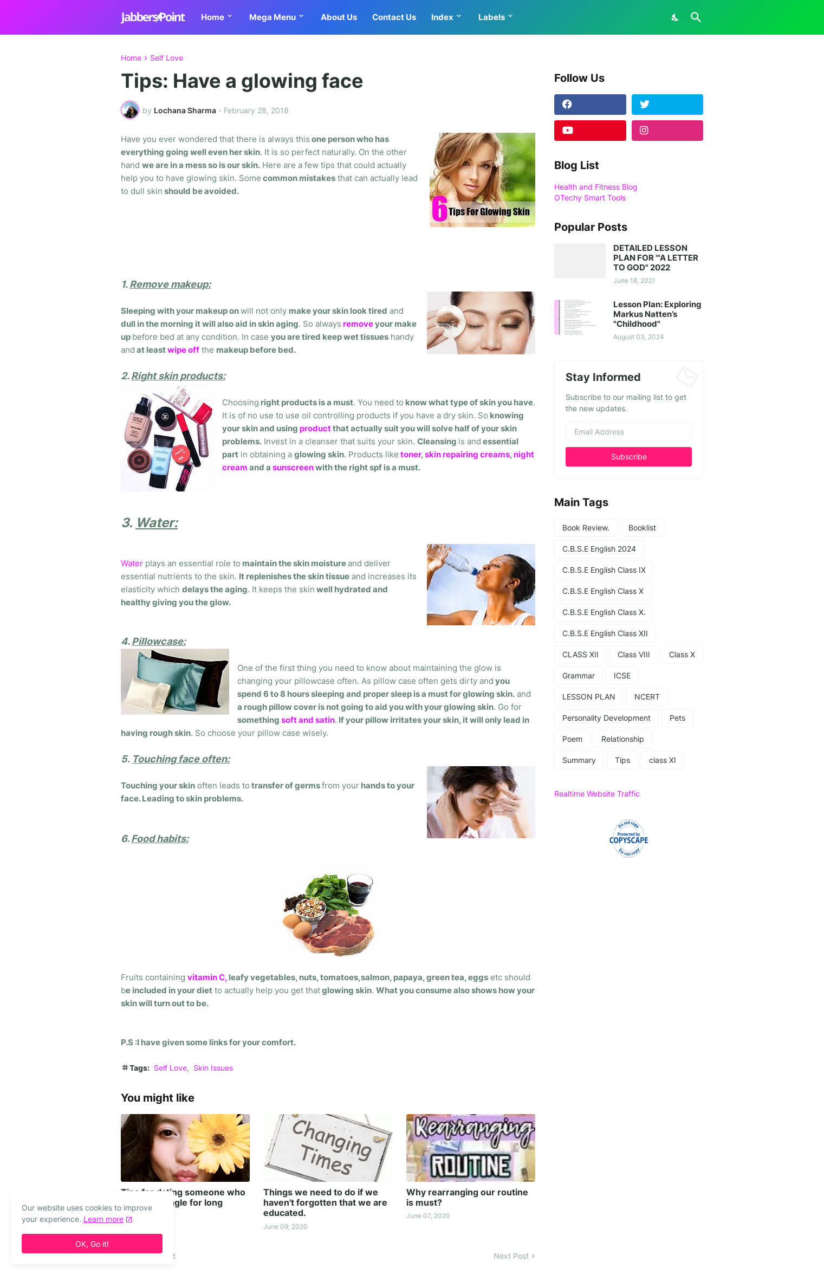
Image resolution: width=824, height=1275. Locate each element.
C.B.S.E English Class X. (604, 612)
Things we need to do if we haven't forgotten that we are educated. (325, 1202)
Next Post (511, 1255)
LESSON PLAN (588, 696)
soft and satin (308, 720)
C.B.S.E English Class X (603, 591)
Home (212, 17)
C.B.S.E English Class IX (604, 569)
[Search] (694, 17)
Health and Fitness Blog (596, 186)
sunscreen (293, 467)
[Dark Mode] (675, 17)
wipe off (183, 350)
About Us (339, 17)
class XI (662, 760)
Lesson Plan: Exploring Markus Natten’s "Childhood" (657, 314)
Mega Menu (272, 17)
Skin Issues (213, 1067)
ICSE (622, 675)
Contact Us (394, 17)
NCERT (647, 696)
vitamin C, (208, 977)
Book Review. (585, 527)
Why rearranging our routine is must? (467, 1197)
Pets (677, 717)
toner (410, 454)
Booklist (642, 527)
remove (358, 324)
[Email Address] (629, 432)
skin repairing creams (467, 454)
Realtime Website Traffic (597, 793)
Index (442, 17)
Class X (682, 654)
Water (132, 563)
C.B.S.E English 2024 (599, 548)
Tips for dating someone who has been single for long (183, 1197)
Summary (579, 760)
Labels (491, 17)
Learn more (103, 1219)
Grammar (578, 675)
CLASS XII (580, 654)
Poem (572, 738)
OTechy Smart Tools (590, 197)
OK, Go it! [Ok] (92, 1243)
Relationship (622, 738)
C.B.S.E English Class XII (605, 633)
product (315, 428)
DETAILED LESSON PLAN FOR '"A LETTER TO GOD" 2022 (655, 258)
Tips (622, 760)
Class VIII (634, 654)
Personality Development (606, 717)
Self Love (166, 58)
